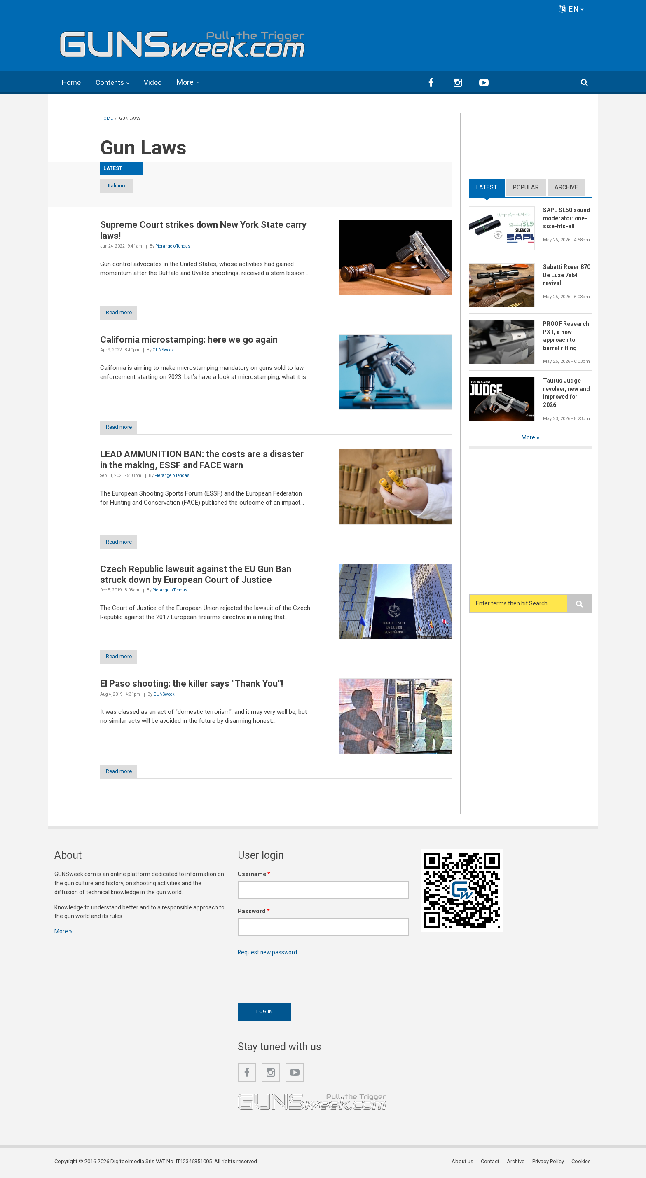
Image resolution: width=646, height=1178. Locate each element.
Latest (486, 186)
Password (254, 912)
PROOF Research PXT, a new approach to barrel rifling (566, 335)
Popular (526, 186)
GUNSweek (162, 350)
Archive (566, 186)
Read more (122, 312)
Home (72, 82)
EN (572, 9)
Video (156, 82)
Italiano (121, 185)
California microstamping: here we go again (189, 339)
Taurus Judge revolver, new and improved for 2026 (566, 392)
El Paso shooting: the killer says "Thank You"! (191, 685)
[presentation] (300, 979)
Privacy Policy (549, 1163)
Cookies (582, 1163)
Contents (112, 82)
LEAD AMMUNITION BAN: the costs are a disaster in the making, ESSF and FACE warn (202, 460)
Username (254, 875)
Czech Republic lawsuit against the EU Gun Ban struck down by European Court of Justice (195, 575)
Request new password (268, 954)
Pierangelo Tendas (172, 246)
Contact (491, 1163)
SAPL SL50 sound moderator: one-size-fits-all (567, 217)
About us (464, 1163)
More (188, 82)
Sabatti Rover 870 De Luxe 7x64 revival (567, 274)
